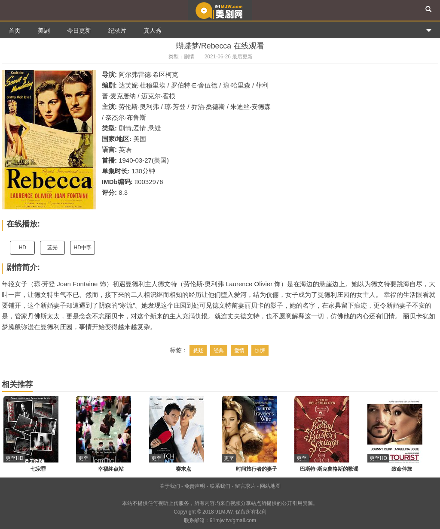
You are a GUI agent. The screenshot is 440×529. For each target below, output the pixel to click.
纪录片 (117, 30)
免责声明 (194, 486)
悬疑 (198, 351)
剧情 (189, 57)
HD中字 (83, 248)
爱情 (239, 351)
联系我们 (220, 486)
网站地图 (270, 486)
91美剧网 (220, 10)
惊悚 (260, 351)
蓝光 (52, 248)
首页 (15, 30)
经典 (219, 351)
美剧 (44, 30)
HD (22, 248)
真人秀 (153, 30)
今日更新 (79, 30)
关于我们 (169, 486)
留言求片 (245, 486)
